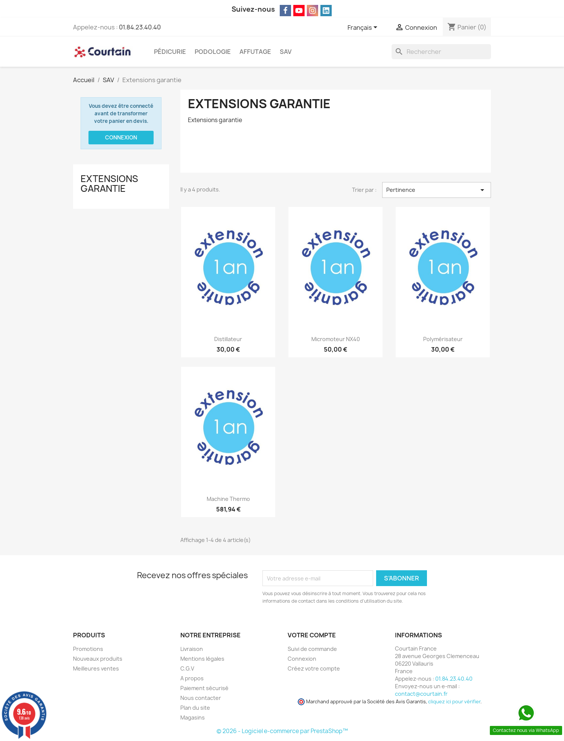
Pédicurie (170, 51)
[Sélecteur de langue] (364, 27)
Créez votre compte (314, 668)
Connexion (121, 137)
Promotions (88, 648)
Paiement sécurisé (204, 688)
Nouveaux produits (97, 658)
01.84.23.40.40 (140, 27)
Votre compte (312, 635)
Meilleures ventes (96, 668)
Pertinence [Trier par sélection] (436, 189)
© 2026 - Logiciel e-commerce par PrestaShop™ (282, 731)
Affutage (255, 51)
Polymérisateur (443, 339)
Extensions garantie (109, 183)
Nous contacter (200, 697)
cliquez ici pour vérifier (454, 701)
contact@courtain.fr (421, 693)
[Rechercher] (441, 51)
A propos (192, 678)
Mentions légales (202, 658)
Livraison (191, 648)
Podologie (213, 51)
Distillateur (228, 339)
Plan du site (195, 707)
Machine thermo (228, 498)
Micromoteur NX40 (335, 339)
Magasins (192, 717)
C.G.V (187, 668)
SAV (285, 51)
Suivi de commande (312, 648)
